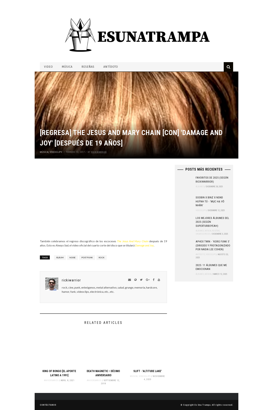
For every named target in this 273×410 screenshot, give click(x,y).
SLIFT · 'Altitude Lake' (147, 371)
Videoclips (56, 152)
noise (72, 257)
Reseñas (87, 66)
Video (48, 66)
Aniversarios (51, 380)
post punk (87, 257)
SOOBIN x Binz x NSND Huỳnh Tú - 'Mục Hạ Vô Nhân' (210, 201)
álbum (60, 257)
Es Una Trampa (202, 405)
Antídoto (110, 66)
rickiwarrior (99, 152)
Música (67, 66)
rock (101, 257)
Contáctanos (48, 405)
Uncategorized (203, 234)
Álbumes (200, 186)
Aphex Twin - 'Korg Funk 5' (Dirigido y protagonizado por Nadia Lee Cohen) (213, 245)
